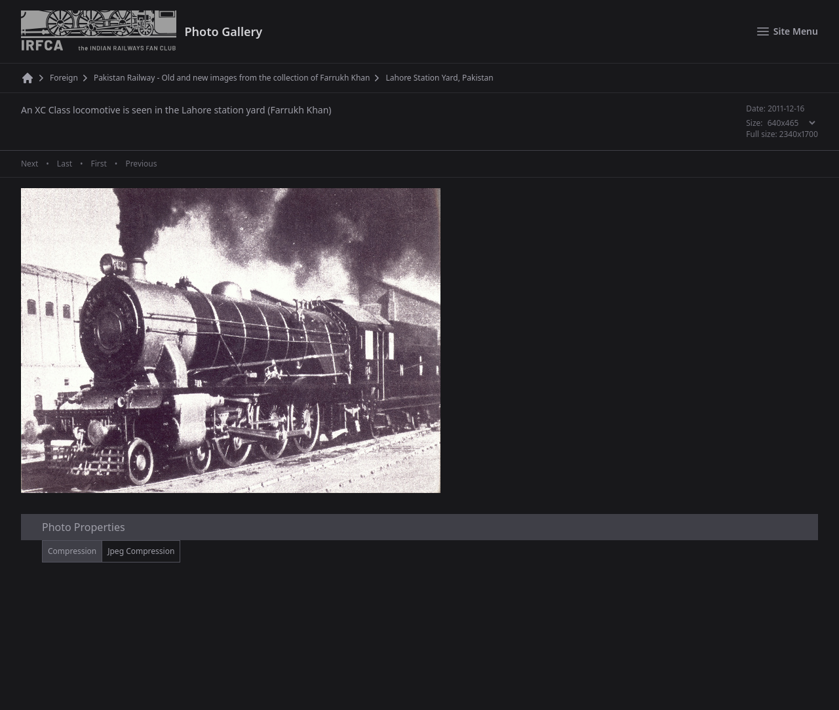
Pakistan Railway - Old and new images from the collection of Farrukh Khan (232, 78)
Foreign (64, 78)
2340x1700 (798, 134)
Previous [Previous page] (141, 164)
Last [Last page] (64, 164)
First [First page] (98, 164)
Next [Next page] (29, 164)
